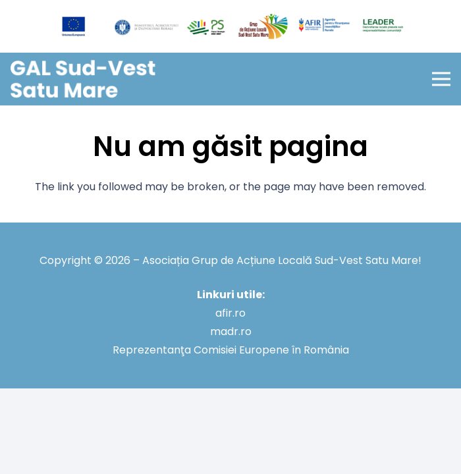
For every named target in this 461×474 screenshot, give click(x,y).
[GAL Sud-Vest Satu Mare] (83, 79)
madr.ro (231, 331)
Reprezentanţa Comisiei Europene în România (231, 349)
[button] (441, 79)
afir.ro (230, 313)
